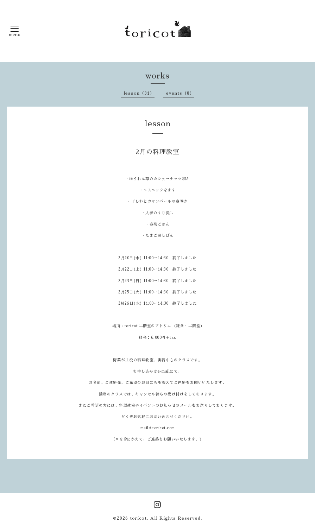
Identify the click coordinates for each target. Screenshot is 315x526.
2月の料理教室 (157, 152)
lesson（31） (139, 93)
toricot (138, 518)
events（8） (180, 93)
